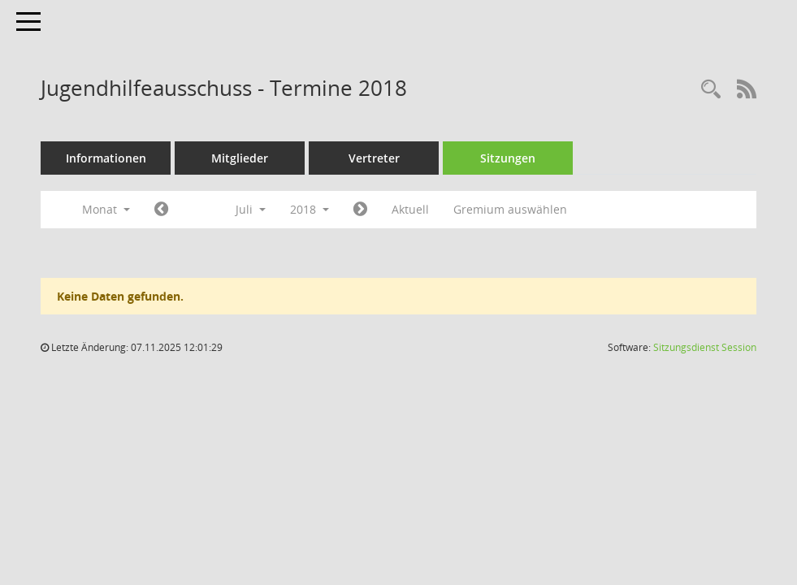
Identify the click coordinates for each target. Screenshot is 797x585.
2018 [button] (309, 209)
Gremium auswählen (510, 209)
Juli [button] (251, 209)
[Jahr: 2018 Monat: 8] (360, 209)
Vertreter (374, 158)
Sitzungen (507, 158)
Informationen (106, 158)
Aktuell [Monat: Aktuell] (410, 209)
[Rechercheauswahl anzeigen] (711, 89)
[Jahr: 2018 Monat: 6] (161, 209)
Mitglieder (239, 158)
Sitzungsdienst (704, 347)
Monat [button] (106, 209)
